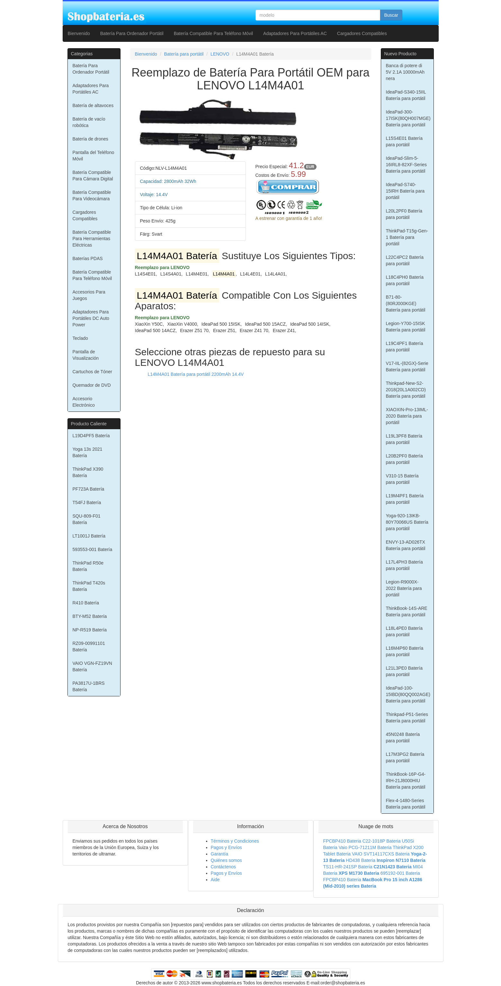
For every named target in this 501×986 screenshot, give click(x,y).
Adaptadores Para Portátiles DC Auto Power (91, 318)
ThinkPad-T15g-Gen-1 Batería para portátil (407, 237)
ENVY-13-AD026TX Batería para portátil (405, 545)
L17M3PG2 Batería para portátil (405, 757)
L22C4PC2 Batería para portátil (405, 260)
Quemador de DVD (92, 385)
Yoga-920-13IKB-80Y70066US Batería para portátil (407, 522)
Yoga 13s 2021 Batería (88, 452)
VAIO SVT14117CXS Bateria (381, 853)
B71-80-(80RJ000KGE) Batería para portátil (405, 303)
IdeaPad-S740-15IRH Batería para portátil (405, 191)
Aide (215, 879)
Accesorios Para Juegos (89, 295)
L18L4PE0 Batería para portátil (404, 631)
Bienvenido (79, 33)
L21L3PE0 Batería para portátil (404, 671)
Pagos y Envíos (226, 847)
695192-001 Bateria (400, 873)
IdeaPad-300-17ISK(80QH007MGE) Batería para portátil (408, 118)
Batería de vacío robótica (89, 122)
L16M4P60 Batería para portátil (405, 651)
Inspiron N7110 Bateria (401, 860)
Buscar (391, 15)
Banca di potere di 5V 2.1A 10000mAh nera (405, 72)
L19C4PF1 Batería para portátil (404, 346)
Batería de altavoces (93, 105)
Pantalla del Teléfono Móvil (93, 155)
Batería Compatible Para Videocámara (92, 195)
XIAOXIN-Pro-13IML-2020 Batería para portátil (407, 416)
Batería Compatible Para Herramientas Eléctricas (92, 239)
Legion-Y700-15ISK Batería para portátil (405, 326)
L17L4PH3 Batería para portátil (404, 565)
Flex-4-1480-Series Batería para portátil (405, 804)
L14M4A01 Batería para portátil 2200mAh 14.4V (196, 374)
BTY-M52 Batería (90, 616)
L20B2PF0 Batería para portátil (404, 459)
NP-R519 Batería (90, 629)
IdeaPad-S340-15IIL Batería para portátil (406, 95)
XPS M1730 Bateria (359, 873)
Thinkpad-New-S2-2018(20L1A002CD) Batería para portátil (406, 390)
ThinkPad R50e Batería (88, 566)
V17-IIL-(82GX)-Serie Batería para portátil (407, 366)
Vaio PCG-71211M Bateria (365, 847)
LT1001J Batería (89, 535)
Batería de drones (90, 138)
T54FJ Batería (87, 502)
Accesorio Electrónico (84, 402)
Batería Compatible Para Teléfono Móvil (213, 33)
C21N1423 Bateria (392, 866)
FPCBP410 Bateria (342, 841)
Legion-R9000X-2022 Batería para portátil (404, 588)
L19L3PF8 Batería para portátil (404, 439)
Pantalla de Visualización (86, 355)
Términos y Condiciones (235, 841)
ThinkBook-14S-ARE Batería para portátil (406, 611)
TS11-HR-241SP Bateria (347, 866)
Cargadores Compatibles (362, 33)
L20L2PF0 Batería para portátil (404, 214)
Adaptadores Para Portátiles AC (295, 33)
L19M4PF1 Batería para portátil (405, 499)
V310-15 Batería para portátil (402, 479)
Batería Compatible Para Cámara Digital (93, 175)
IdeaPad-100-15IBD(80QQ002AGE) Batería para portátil (408, 694)
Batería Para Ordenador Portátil (132, 33)
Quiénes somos (226, 860)
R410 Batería (86, 602)
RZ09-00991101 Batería (89, 646)
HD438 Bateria (360, 860)
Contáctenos (223, 866)
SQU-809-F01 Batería (87, 519)
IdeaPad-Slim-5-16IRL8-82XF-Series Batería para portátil (406, 165)
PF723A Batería (88, 489)
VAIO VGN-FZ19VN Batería (92, 666)
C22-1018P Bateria (381, 841)
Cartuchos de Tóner (92, 371)
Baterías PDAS (88, 258)
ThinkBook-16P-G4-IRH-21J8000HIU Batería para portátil (406, 781)
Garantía (219, 853)
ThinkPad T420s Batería (89, 586)
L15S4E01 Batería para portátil (404, 141)
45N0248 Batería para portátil (403, 737)
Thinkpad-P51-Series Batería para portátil (407, 717)
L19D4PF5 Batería (91, 435)
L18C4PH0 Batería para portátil (405, 280)
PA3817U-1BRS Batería (89, 686)
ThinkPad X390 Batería (88, 472)
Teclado (80, 338)
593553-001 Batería (92, 549)
